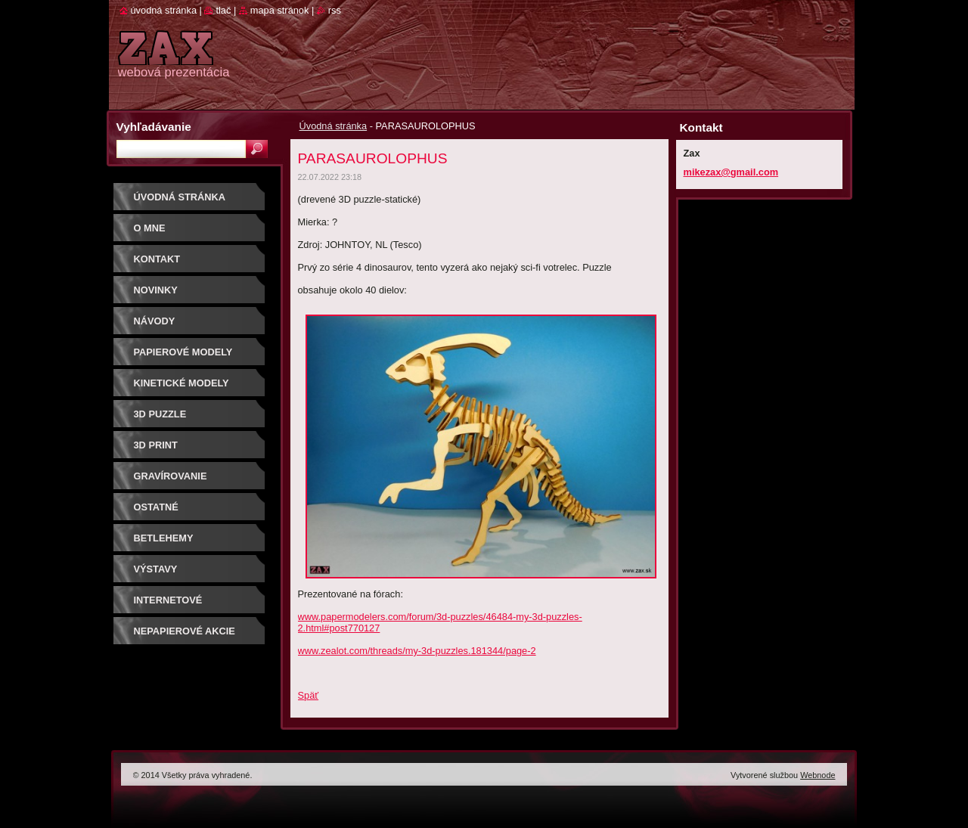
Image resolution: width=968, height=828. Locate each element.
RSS (334, 10)
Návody (154, 321)
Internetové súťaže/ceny (168, 605)
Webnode (817, 775)
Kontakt (157, 259)
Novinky (156, 290)
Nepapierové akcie (184, 631)
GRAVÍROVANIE (170, 476)
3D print (156, 445)
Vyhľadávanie (153, 126)
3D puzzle (160, 414)
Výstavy (156, 569)
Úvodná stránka (333, 126)
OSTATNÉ (156, 507)
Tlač (223, 10)
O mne (150, 228)
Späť (308, 695)
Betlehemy (164, 538)
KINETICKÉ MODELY (181, 383)
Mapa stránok (279, 10)
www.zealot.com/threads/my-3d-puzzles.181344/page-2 (417, 650)
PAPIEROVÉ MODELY (183, 352)
